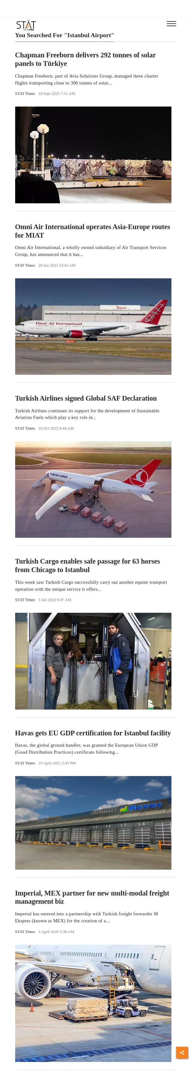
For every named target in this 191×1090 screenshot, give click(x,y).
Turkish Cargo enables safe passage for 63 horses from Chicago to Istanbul (87, 565)
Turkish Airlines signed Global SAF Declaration (86, 398)
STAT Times (25, 93)
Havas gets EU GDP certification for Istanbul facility (93, 733)
